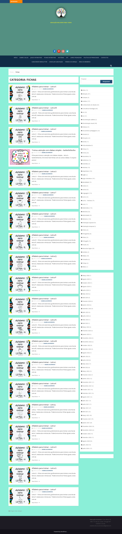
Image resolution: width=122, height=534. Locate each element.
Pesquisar (83, 79)
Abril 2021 (85, 411)
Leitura (84, 186)
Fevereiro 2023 (87, 330)
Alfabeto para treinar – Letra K (44, 383)
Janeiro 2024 (86, 305)
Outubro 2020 (86, 434)
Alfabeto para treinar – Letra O (44, 298)
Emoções (85, 138)
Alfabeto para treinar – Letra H (44, 447)
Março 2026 (86, 275)
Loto (84, 204)
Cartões (85, 101)
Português (85, 241)
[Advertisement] (61, 36)
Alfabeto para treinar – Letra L (44, 362)
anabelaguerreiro (48, 89)
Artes (84, 90)
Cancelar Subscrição (56, 62)
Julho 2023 (85, 312)
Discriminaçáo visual (88, 123)
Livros (84, 197)
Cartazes (85, 97)
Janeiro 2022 (86, 378)
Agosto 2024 (86, 286)
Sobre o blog (23, 57)
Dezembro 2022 (87, 338)
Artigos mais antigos (16, 511)
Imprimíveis (86, 171)
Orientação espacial (88, 222)
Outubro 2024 (86, 283)
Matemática (86, 208)
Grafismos (85, 160)
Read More (35, 100)
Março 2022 (86, 371)
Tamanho (85, 259)
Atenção (85, 94)
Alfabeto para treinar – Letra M (44, 341)
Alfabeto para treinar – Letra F (44, 489)
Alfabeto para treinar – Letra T (44, 192)
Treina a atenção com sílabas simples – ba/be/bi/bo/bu (53, 150)
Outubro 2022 (86, 345)
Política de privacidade (91, 57)
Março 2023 (86, 327)
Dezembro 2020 (87, 426)
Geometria (85, 156)
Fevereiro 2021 (87, 419)
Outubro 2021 (86, 389)
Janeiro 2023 (86, 334)
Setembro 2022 (87, 349)
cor (83, 112)
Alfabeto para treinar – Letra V (44, 129)
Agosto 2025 (86, 279)
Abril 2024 (85, 297)
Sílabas (84, 256)
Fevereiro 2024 (87, 301)
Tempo (85, 263)
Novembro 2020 (87, 430)
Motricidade (86, 215)
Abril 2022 (85, 367)
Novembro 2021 (87, 386)
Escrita (84, 141)
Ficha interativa (87, 145)
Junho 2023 (86, 316)
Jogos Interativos (36, 57)
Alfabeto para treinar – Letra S (44, 214)
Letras (84, 189)
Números (85, 219)
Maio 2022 (86, 364)
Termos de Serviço (71, 62)
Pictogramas (86, 234)
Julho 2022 (85, 356)
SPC (67, 57)
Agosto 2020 (86, 441)
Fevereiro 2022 (87, 375)
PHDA (84, 230)
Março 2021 (86, 415)
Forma (84, 153)
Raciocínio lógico (87, 248)
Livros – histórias (87, 200)
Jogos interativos (87, 178)
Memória (85, 211)
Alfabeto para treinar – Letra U (44, 171)
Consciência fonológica (89, 108)
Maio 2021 (86, 408)
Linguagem (86, 193)
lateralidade (86, 182)
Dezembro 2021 (87, 382)
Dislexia (85, 127)
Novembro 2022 (87, 342)
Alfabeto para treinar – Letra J (44, 405)
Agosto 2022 (86, 353)
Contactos (104, 57)
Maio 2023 (86, 319)
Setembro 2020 (87, 437)
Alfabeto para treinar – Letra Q (44, 256)
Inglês (84, 175)
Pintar (84, 237)
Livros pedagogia (76, 57)
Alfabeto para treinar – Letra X (44, 86)
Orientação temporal (88, 226)
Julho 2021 (85, 400)
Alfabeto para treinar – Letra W (44, 108)
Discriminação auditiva (89, 119)
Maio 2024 (86, 294)
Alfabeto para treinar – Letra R (44, 235)
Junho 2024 (86, 290)
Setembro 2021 (87, 393)
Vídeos (84, 267)
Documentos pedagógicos (90, 130)
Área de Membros (84, 62)
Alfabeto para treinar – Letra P (44, 277)
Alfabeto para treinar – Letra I (44, 426)
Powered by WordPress (60, 531)
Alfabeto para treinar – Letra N (44, 320)
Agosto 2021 (86, 397)
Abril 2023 (85, 323)
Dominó (85, 134)
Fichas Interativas (50, 57)
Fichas (84, 149)
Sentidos (85, 252)
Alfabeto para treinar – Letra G (44, 468)
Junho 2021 (86, 404)
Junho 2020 (86, 448)
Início (15, 57)
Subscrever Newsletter (39, 62)
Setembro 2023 (87, 308)
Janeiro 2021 (86, 423)
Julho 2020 (85, 445)
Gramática (85, 164)
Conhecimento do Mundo (90, 105)
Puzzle (84, 245)
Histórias (61, 57)
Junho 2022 (86, 360)
